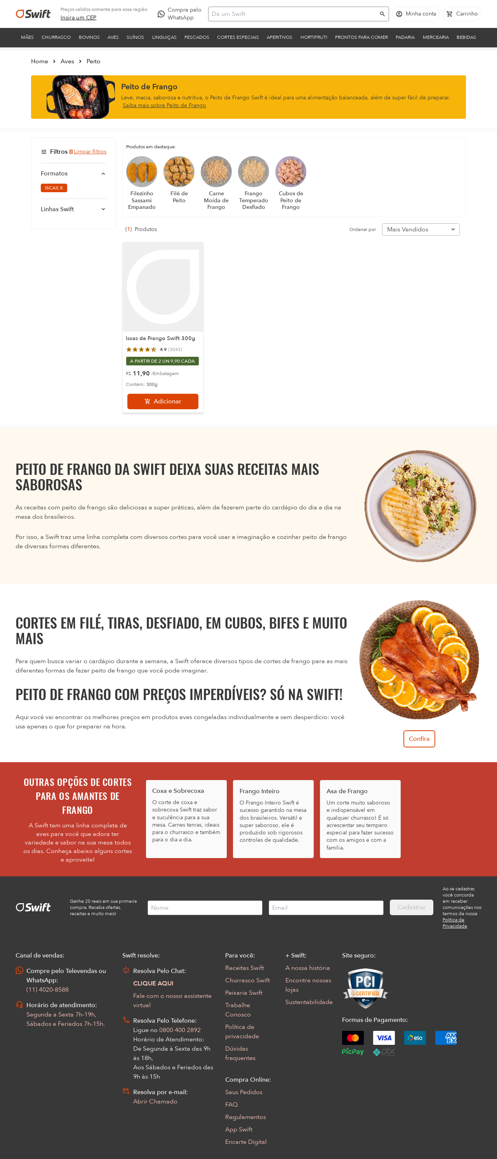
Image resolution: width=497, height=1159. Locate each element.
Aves (113, 37)
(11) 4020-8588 (47, 989)
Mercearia (436, 37)
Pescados (196, 37)
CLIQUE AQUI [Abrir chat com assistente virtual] (153, 983)
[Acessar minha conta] (416, 14)
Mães (27, 37)
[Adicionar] (162, 401)
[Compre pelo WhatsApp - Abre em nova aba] (181, 14)
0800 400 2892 (180, 1030)
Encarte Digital (246, 1142)
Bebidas (466, 37)
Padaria (405, 37)
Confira (419, 739)
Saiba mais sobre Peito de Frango (164, 105)
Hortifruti (314, 37)
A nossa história (307, 968)
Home (39, 61)
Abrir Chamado (155, 1101)
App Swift (238, 1129)
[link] (79, 18)
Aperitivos (279, 37)
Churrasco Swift (247, 980)
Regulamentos (245, 1117)
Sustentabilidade (309, 1002)
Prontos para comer (361, 37)
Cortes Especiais (238, 37)
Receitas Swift (244, 968)
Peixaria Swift (243, 993)
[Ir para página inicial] (33, 14)
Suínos (135, 37)
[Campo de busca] (294, 14)
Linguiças (164, 37)
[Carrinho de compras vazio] (462, 14)
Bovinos (89, 37)
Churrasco (56, 37)
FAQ (231, 1104)
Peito (94, 61)
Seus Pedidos (243, 1092)
